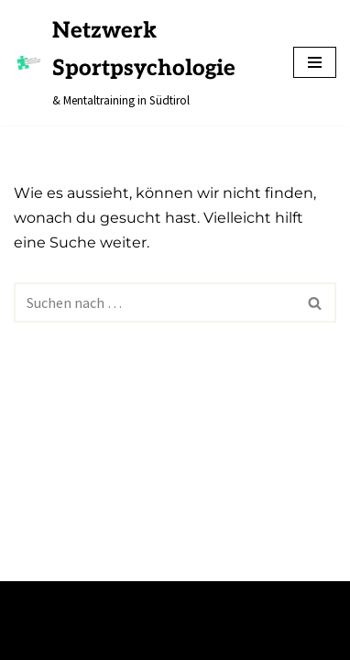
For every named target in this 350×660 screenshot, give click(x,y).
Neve (29, 600)
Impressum (53, 640)
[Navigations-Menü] (314, 62)
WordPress (190, 600)
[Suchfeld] (154, 302)
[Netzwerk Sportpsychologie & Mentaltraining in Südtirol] (140, 63)
